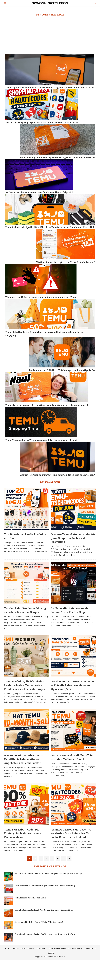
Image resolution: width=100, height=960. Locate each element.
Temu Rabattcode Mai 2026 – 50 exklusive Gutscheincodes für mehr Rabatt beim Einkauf (71, 833)
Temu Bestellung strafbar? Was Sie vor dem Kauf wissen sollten (44, 910)
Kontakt (41, 949)
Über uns (51, 953)
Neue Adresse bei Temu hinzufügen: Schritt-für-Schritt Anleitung (45, 886)
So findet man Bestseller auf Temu (30, 898)
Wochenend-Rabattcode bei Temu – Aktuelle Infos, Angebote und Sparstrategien (73, 685)
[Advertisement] (50, 36)
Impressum (77, 949)
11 (63, 858)
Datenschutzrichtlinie (23, 949)
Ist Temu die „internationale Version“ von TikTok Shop (70, 610)
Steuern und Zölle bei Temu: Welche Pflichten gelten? (39, 922)
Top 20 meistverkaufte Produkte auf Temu (25, 536)
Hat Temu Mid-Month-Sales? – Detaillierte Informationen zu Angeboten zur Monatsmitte (23, 759)
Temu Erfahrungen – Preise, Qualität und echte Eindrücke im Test (45, 934)
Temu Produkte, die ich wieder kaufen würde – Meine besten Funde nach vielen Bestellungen (25, 685)
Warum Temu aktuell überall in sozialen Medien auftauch (72, 757)
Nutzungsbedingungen (59, 949)
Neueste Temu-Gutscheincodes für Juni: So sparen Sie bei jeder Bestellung (73, 538)
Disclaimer (90, 949)
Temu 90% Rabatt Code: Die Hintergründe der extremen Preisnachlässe (22, 833)
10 (58, 858)
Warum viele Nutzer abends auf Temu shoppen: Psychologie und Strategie (48, 873)
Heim (7, 949)
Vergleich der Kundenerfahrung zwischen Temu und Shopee (25, 610)
